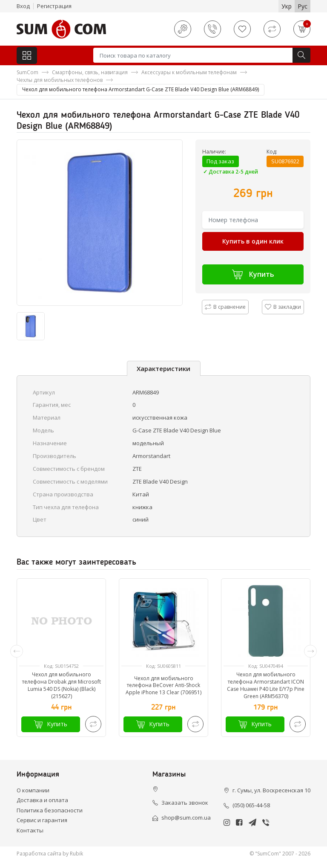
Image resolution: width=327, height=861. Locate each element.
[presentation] (16, 651)
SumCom (27, 72)
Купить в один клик (253, 241)
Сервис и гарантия (42, 820)
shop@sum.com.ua (186, 817)
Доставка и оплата (42, 800)
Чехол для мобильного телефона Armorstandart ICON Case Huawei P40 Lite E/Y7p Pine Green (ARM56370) (265, 685)
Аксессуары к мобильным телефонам (189, 72)
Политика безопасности (50, 810)
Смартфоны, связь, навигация (90, 72)
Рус (302, 6)
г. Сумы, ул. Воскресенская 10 (271, 790)
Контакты (30, 830)
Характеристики (163, 368)
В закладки (283, 306)
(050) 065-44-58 (251, 805)
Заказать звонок (184, 802)
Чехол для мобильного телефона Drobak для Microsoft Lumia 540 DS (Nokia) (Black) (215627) (61, 685)
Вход (23, 6)
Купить (253, 274)
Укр (286, 6)
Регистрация (54, 6)
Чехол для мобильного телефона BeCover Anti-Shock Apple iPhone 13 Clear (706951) (163, 685)
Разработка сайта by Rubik (50, 853)
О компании (33, 790)
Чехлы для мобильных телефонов (60, 80)
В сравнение (225, 306)
